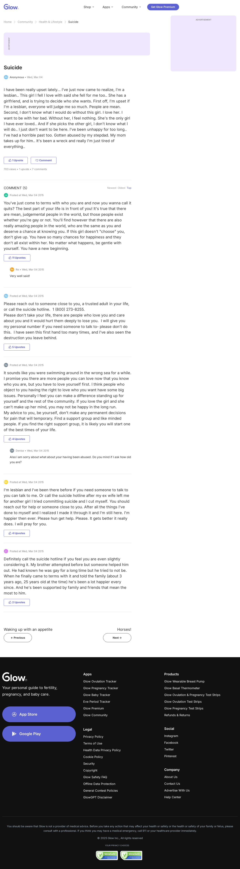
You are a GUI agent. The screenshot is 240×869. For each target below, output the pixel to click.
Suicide (73, 22)
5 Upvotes (16, 347)
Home (8, 22)
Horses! (124, 629)
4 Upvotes (16, 438)
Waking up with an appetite (28, 629)
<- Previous (18, 637)
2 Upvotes (16, 602)
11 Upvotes (17, 257)
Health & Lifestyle (50, 22)
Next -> (117, 637)
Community (25, 22)
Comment (43, 160)
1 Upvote (15, 160)
